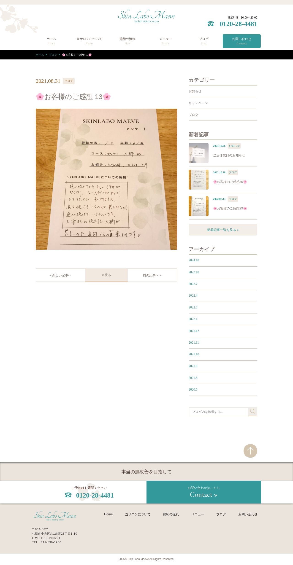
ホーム (51, 41)
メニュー (165, 41)
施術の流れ (127, 41)
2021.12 (194, 331)
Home (108, 514)
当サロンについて (89, 41)
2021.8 (193, 378)
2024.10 (194, 260)
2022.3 (193, 307)
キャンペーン (198, 103)
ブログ (204, 41)
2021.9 (193, 366)
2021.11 (194, 342)
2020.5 (193, 389)
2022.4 (193, 295)
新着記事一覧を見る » (223, 230)
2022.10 (194, 272)
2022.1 (193, 319)
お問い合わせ (242, 41)
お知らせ (195, 91)
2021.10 (194, 354)
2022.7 (193, 284)
